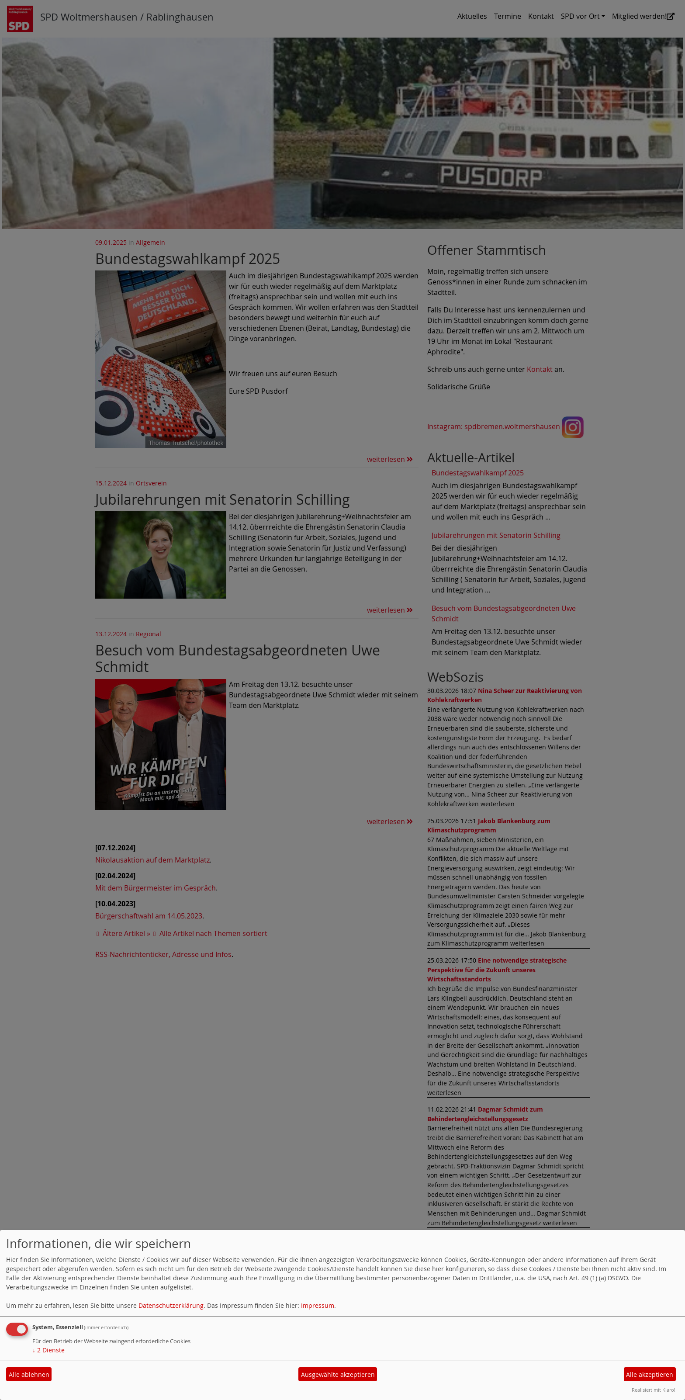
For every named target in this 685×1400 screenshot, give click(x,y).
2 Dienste (48, 1350)
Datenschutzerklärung (171, 1305)
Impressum (317, 1305)
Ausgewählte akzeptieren (338, 1374)
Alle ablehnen (29, 1374)
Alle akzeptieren (649, 1374)
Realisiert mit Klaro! (653, 1389)
